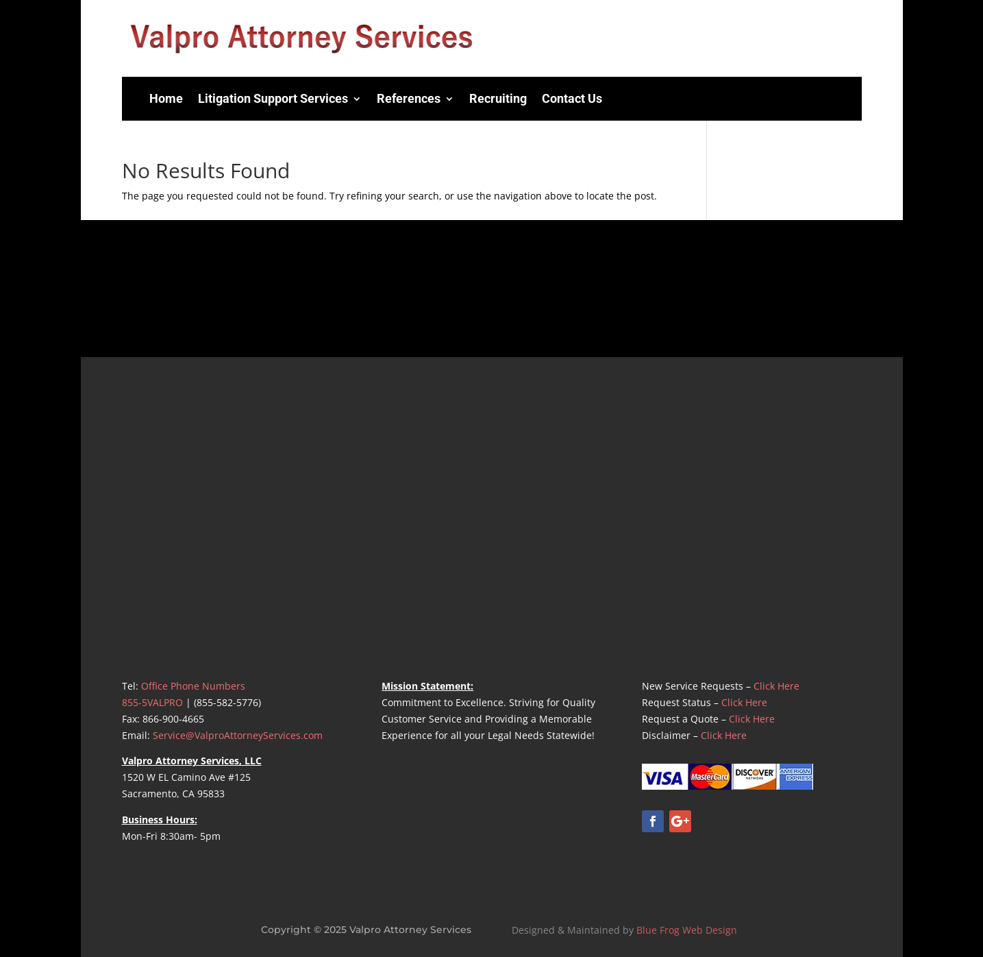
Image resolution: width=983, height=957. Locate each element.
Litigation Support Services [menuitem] (273, 98)
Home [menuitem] (166, 98)
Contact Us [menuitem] (572, 98)
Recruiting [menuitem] (498, 98)
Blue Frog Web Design (686, 929)
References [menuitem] (408, 98)
